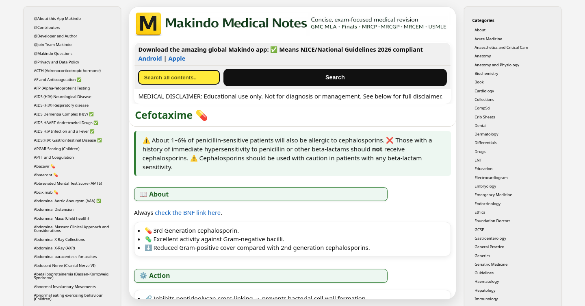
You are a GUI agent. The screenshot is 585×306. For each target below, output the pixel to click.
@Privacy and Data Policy (56, 62)
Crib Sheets (484, 117)
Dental (480, 125)
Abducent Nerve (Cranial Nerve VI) (64, 265)
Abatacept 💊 (46, 174)
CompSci (482, 108)
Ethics (479, 212)
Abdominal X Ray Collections (59, 239)
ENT (478, 160)
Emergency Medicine (493, 194)
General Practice (489, 246)
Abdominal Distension (54, 209)
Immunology (486, 299)
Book (479, 82)
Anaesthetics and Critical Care (501, 47)
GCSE (479, 229)
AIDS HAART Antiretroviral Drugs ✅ (66, 122)
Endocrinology (487, 203)
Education (483, 168)
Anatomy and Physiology (496, 65)
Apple (176, 58)
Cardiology (484, 91)
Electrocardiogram (491, 177)
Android (150, 58)
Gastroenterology (490, 238)
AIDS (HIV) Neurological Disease (62, 96)
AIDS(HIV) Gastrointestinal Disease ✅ (68, 140)
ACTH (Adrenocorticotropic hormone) (67, 70)
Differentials (485, 142)
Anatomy (482, 56)
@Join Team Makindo (53, 44)
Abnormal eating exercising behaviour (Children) (68, 297)
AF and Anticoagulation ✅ (58, 79)
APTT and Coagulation (54, 157)
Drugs (479, 151)
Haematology (486, 281)
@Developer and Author (55, 36)
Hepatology (484, 290)
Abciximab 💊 (46, 192)
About (479, 30)
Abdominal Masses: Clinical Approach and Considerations (71, 228)
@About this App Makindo (57, 18)
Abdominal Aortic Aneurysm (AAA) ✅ (67, 200)
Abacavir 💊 (44, 166)
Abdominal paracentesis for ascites (65, 256)
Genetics (482, 255)
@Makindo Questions (53, 53)
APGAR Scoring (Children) (56, 148)
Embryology (485, 186)
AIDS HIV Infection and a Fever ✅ (64, 131)
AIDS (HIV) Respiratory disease (61, 105)
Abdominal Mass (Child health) (61, 218)
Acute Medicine (488, 39)
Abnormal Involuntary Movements (64, 286)
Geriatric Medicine (490, 264)
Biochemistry (486, 73)
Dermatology (486, 134)
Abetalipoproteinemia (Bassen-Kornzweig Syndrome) (71, 275)
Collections (484, 99)
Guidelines (484, 272)
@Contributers (47, 27)
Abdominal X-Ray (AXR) (54, 248)
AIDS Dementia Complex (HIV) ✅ (63, 114)
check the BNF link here (188, 212)
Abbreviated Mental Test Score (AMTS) (68, 183)
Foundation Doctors (492, 220)
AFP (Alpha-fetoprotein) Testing (62, 88)
